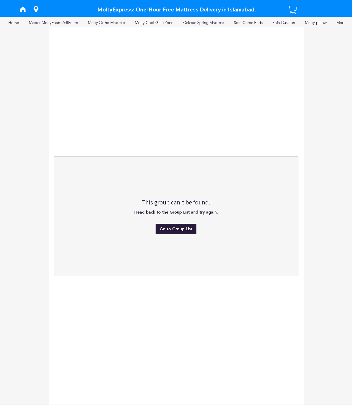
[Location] (36, 9)
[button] (293, 10)
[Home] (23, 9)
